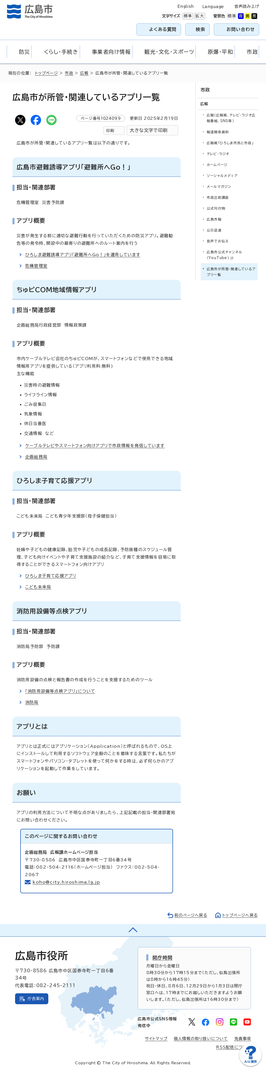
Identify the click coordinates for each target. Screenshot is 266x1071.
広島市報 (214, 219)
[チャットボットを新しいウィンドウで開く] (250, 1065)
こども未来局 (38, 587)
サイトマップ (156, 1039)
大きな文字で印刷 (149, 130)
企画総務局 (36, 457)
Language (213, 7)
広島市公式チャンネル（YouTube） (224, 254)
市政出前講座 (218, 197)
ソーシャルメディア (222, 175)
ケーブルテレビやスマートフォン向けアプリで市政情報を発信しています (95, 446)
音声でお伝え (218, 240)
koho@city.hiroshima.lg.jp (66, 882)
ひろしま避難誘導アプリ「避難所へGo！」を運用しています (83, 255)
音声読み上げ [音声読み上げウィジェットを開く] (247, 6)
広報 (85, 73)
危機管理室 (36, 266)
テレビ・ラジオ (218, 153)
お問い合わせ (241, 29)
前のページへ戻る (189, 915)
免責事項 (242, 1039)
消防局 (32, 702)
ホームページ (217, 164)
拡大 (199, 16)
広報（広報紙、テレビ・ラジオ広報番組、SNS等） (231, 117)
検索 (200, 29)
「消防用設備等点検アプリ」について (60, 691)
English (185, 6)
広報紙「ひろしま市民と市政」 (230, 142)
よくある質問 (162, 29)
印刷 (110, 131)
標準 (187, 16)
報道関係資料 (218, 131)
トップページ (47, 73)
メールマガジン (219, 186)
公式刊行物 (216, 208)
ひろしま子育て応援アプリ (50, 576)
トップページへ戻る (239, 915)
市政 (69, 73)
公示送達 (214, 230)
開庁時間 (162, 957)
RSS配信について (233, 1047)
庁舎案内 (36, 999)
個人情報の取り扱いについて (201, 1039)
